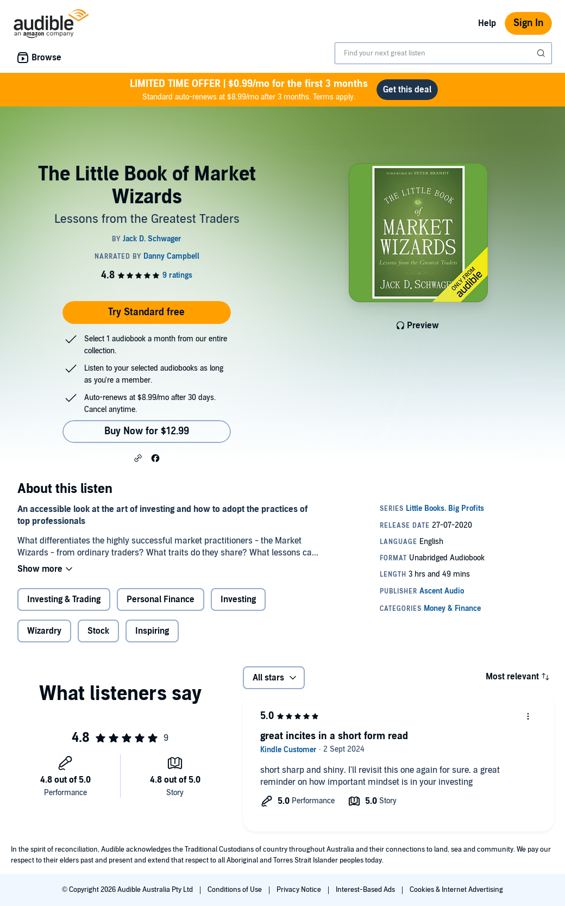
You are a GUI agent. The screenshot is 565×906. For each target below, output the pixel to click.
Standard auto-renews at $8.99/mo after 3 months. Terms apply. (249, 89)
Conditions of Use (235, 889)
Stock (98, 631)
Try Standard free (146, 312)
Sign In (528, 23)
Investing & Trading (64, 599)
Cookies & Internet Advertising (456, 889)
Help (487, 23)
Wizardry (44, 631)
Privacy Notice (300, 889)
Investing (238, 599)
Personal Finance (160, 599)
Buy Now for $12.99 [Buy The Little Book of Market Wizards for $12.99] (146, 431)
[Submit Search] (542, 53)
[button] (138, 457)
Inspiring (152, 631)
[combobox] (443, 53)
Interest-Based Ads (366, 889)
